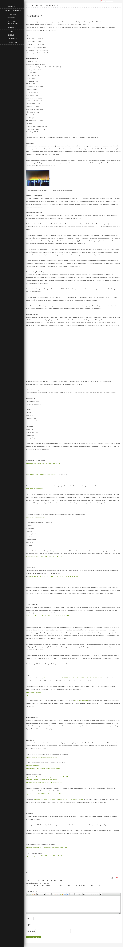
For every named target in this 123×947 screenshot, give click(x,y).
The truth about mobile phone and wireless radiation (41, 474)
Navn (29, 918)
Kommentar (32, 891)
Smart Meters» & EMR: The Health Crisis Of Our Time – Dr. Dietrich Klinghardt (52, 576)
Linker (12, 31)
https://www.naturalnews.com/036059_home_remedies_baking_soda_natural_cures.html (58, 799)
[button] (28, 894)
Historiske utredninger (11, 23)
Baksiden (12, 27)
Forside (11, 6)
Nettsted (30, 931)
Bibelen (11, 35)
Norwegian (104, 1)
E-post (30, 924)
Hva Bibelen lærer (12, 10)
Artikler (12, 14)
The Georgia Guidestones (81, 700)
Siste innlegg (12, 39)
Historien (12, 18)
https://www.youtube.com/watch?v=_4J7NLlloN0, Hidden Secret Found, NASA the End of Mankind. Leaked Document (74, 678)
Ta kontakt (12, 42)
